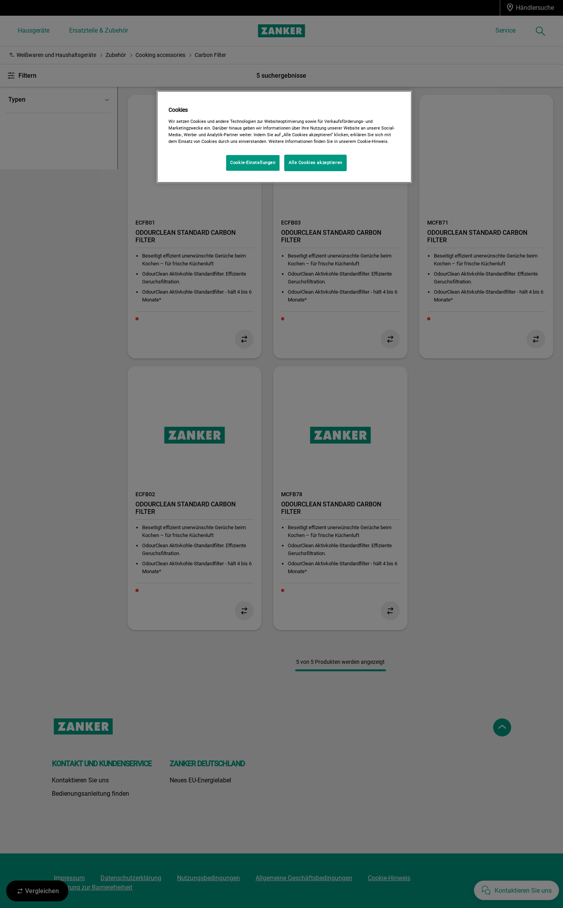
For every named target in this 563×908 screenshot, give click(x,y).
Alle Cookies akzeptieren (315, 162)
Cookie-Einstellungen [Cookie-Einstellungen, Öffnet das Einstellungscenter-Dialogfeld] (252, 162)
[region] (284, 137)
